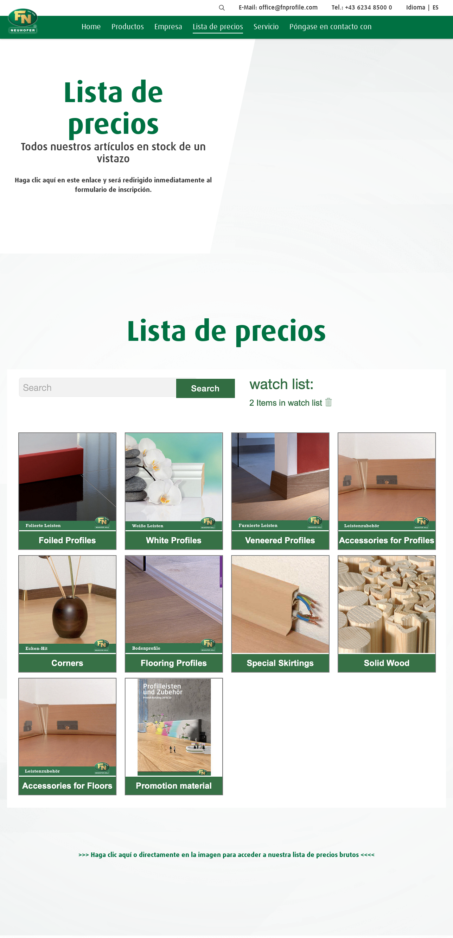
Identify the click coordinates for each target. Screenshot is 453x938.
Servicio (266, 27)
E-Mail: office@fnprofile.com (278, 8)
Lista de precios (218, 27)
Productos (127, 27)
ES (436, 8)
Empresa (168, 27)
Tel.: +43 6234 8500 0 (362, 8)
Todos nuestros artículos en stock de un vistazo (113, 153)
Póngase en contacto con (330, 27)
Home (91, 27)
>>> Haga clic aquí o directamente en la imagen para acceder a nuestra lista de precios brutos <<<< (226, 855)
